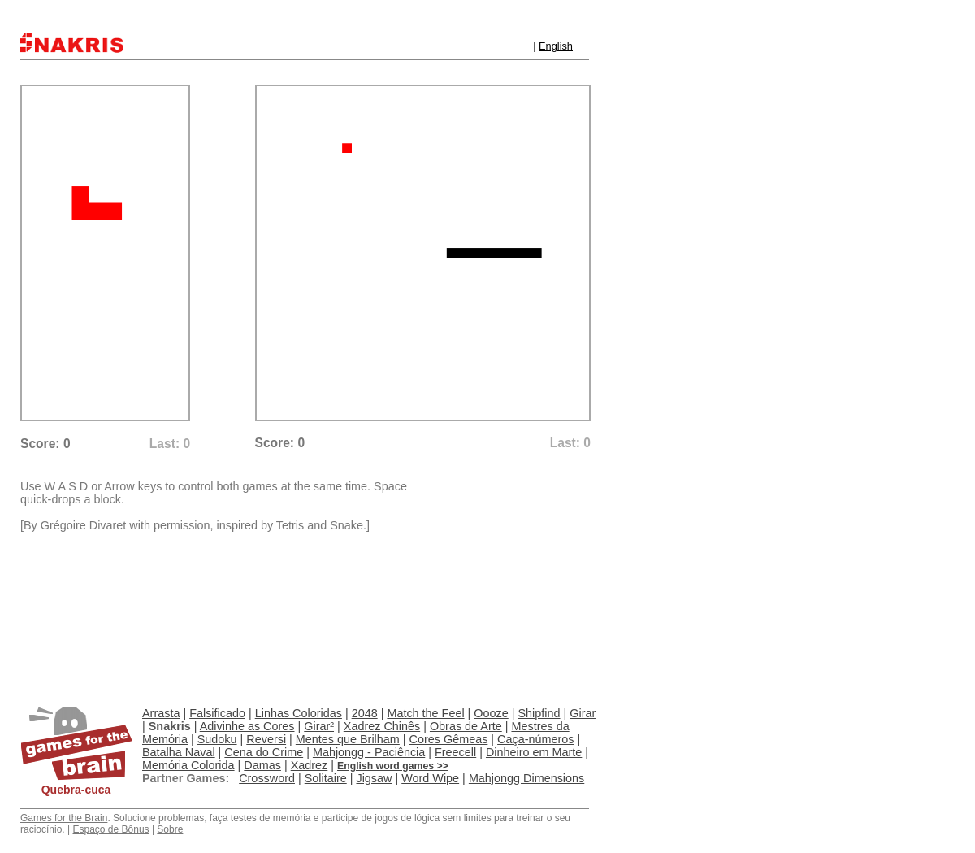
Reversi (266, 739)
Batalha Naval (178, 752)
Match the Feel (425, 713)
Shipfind (539, 713)
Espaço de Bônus (110, 829)
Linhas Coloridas (298, 713)
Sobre (170, 829)
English (556, 46)
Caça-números (535, 739)
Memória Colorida (188, 765)
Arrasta (161, 713)
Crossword (267, 778)
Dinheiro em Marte (534, 752)
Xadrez (309, 765)
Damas (262, 765)
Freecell (455, 752)
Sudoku (217, 739)
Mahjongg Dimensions (526, 778)
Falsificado (217, 713)
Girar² (319, 726)
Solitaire (326, 778)
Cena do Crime (263, 752)
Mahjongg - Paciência (369, 752)
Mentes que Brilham (348, 739)
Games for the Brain (63, 818)
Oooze (491, 713)
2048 (365, 713)
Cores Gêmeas (449, 739)
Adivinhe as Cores (247, 726)
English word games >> (392, 766)
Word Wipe (430, 778)
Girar (583, 713)
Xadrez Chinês (382, 726)
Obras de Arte (466, 726)
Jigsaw (374, 778)
